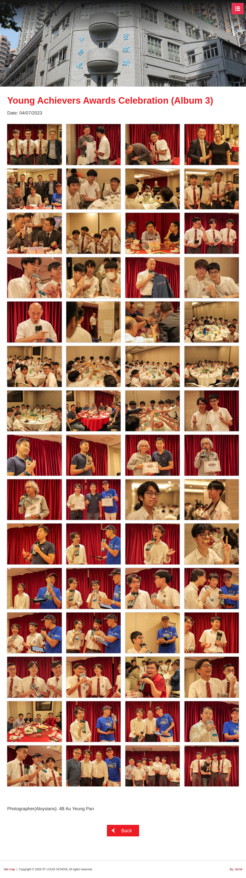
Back (126, 830)
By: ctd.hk (236, 869)
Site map (9, 869)
